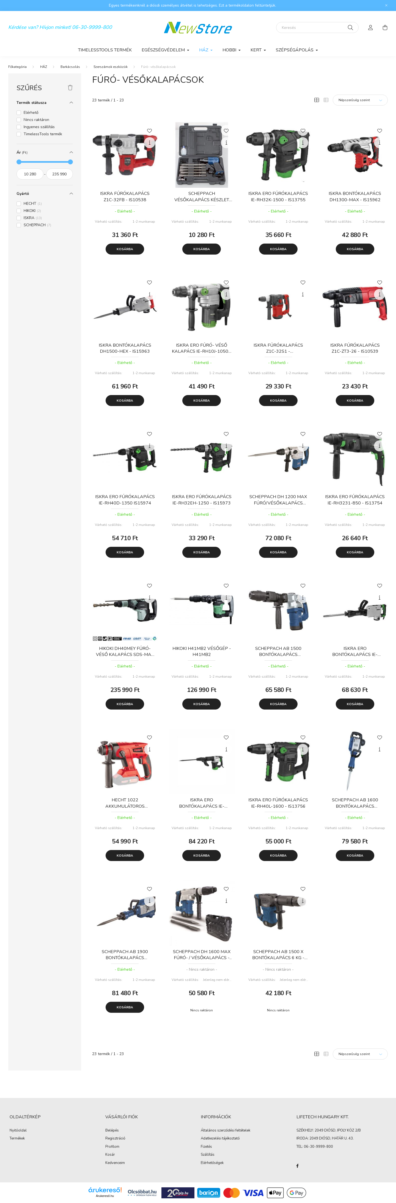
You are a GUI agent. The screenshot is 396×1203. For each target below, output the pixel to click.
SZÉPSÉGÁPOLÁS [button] (295, 50)
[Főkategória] (17, 67)
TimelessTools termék (105, 50)
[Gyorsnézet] (149, 142)
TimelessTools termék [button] (43, 134)
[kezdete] (29, 174)
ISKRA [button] (33, 217)
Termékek (17, 1138)
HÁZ (43, 67)
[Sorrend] (360, 100)
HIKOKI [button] (32, 210)
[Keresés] (317, 27)
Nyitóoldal (18, 1130)
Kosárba (125, 249)
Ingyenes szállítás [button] (39, 126)
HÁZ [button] (204, 50)
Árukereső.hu (105, 1196)
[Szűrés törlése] (70, 88)
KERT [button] (257, 50)
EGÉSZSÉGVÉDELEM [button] (164, 50)
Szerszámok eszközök (111, 67)
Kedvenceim (115, 1163)
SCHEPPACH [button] (37, 225)
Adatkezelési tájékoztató (220, 1138)
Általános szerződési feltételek (225, 1130)
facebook (297, 1165)
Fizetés (206, 1147)
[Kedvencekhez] (149, 130)
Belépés (112, 1130)
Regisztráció (115, 1138)
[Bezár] (386, 5)
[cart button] (385, 27)
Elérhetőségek (212, 1163)
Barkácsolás (70, 67)
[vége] (59, 174)
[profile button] (370, 27)
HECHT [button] (33, 203)
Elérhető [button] (31, 112)
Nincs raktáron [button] (36, 119)
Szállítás (208, 1155)
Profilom (112, 1147)
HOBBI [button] (229, 50)
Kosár (110, 1155)
